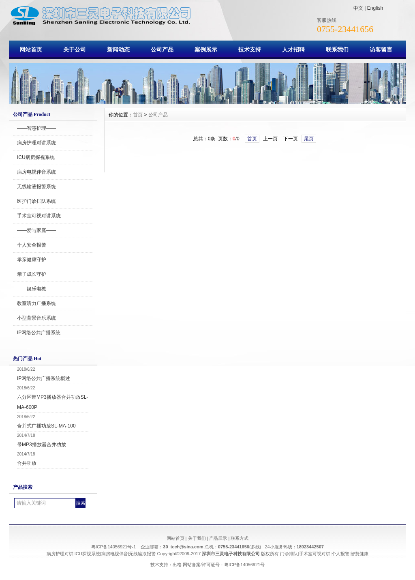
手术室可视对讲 (314, 553)
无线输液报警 (142, 553)
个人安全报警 (31, 245)
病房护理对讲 (60, 553)
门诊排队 (289, 553)
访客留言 (381, 49)
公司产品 (162, 49)
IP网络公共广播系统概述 (43, 378)
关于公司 (74, 49)
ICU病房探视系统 (36, 157)
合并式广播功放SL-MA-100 (46, 426)
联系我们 (337, 49)
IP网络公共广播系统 (38, 332)
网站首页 (30, 49)
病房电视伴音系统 (36, 172)
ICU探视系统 (87, 553)
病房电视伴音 (114, 553)
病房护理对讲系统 (36, 143)
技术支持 (249, 49)
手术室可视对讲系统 (39, 216)
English (375, 8)
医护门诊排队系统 (36, 201)
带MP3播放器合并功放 (41, 444)
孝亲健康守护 (31, 259)
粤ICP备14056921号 (244, 564)
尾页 (309, 139)
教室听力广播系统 (36, 303)
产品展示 (218, 538)
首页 (138, 115)
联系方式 (239, 538)
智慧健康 (359, 553)
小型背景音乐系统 (36, 318)
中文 (358, 8)
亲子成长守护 (31, 274)
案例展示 (206, 49)
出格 (177, 564)
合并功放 (26, 463)
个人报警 (340, 553)
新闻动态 (118, 49)
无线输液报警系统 (36, 186)
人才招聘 (293, 49)
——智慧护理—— (36, 128)
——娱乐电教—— (36, 289)
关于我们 (197, 538)
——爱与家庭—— (36, 230)
